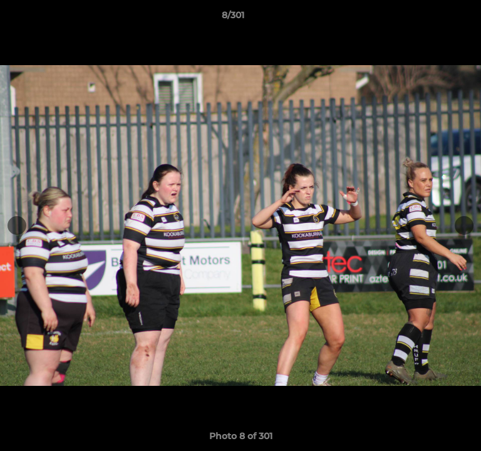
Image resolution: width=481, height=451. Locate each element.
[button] (435, 18)
